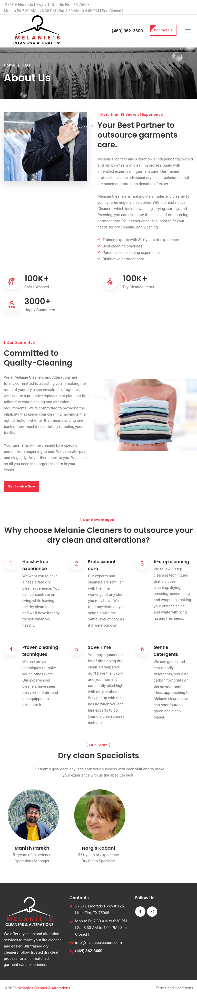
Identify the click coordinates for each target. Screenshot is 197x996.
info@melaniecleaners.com (98, 942)
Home (9, 65)
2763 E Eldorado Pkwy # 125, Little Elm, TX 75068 (47, 4)
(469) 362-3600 (127, 31)
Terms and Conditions (174, 988)
